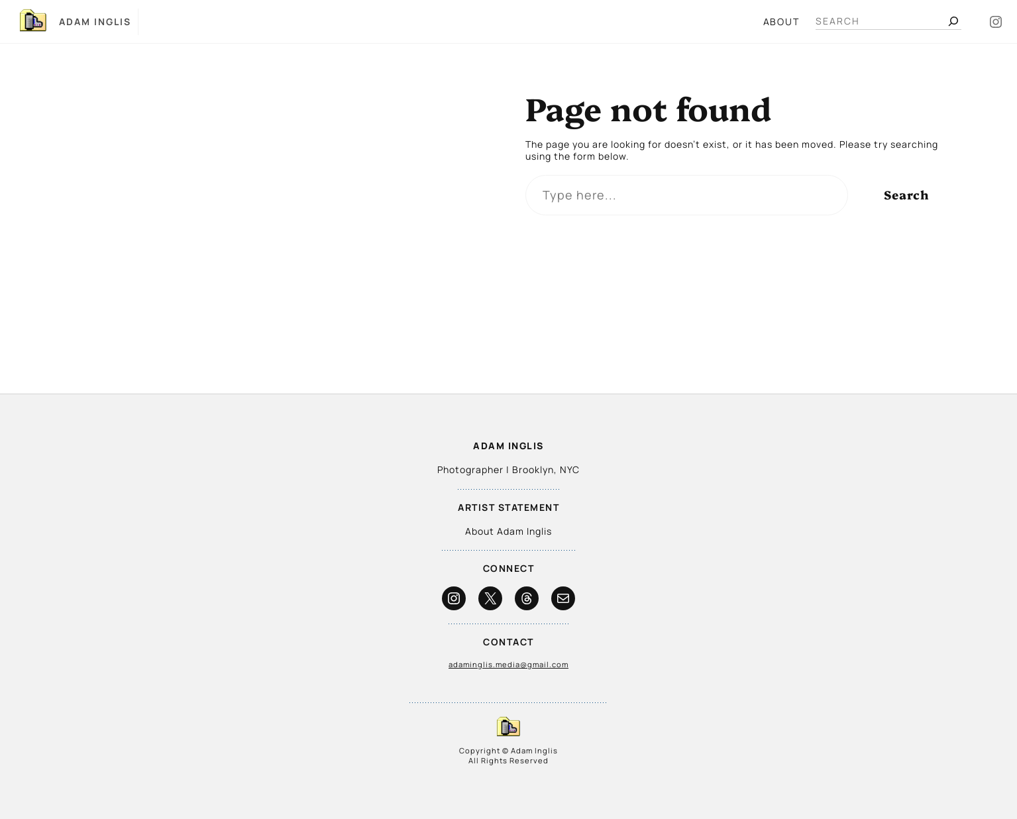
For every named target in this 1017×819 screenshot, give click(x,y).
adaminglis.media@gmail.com (508, 664)
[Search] (953, 21)
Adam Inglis (95, 21)
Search (906, 194)
